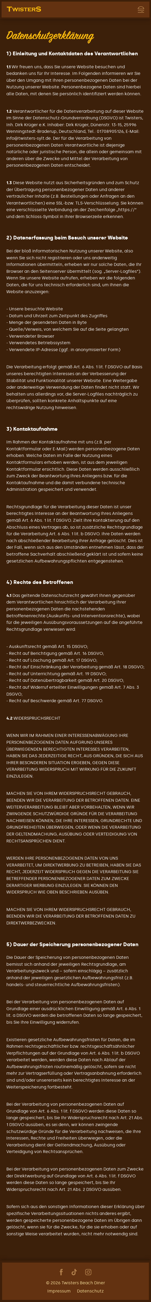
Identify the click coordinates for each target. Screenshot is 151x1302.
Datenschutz (90, 1291)
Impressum (59, 1291)
